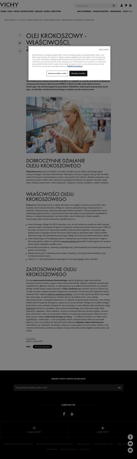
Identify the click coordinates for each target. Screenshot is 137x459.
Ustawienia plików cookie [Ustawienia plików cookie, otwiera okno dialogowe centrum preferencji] (57, 73)
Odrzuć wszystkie (104, 49)
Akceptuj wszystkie (78, 73)
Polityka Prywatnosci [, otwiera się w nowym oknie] (74, 66)
